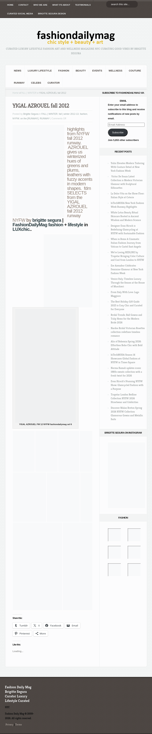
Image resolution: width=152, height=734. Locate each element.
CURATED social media (20, 14)
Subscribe (118, 132)
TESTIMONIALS (83, 5)
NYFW (16, 118)
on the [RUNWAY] (29, 118)
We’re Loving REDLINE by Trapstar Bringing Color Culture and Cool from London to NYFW (127, 256)
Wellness (115, 70)
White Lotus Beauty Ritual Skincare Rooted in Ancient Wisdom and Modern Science (126, 216)
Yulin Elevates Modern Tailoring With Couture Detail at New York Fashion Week (127, 167)
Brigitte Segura (30, 114)
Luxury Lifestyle (40, 70)
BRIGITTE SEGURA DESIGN (52, 14)
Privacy (9, 724)
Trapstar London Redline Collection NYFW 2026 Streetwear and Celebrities (124, 398)
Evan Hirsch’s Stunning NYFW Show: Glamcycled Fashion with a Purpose (127, 385)
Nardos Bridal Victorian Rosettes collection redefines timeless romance (128, 332)
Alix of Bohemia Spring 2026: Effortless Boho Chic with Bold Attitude (126, 345)
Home (16, 93)
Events (97, 70)
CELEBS (36, 82)
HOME (10, 5)
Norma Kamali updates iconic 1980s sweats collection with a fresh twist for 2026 (126, 371)
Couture (135, 70)
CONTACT (23, 5)
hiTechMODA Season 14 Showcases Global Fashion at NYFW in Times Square (125, 358)
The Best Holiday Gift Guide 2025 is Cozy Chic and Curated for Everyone (126, 305)
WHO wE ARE (40, 5)
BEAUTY (81, 70)
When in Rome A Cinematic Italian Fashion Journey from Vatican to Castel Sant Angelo (126, 242)
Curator (54, 82)
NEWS (17, 70)
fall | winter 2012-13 (69, 114)
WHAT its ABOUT (61, 5)
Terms (18, 724)
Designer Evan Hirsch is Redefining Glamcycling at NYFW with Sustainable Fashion (127, 229)
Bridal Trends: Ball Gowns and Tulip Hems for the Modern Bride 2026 (126, 318)
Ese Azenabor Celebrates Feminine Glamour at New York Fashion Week (127, 269)
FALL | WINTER (29, 93)
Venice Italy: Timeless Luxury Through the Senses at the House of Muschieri (128, 282)
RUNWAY (19, 82)
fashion (63, 70)
